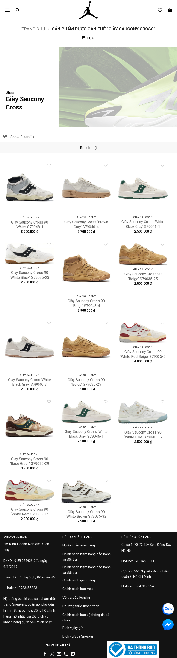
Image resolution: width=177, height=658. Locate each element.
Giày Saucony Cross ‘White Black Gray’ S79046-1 (142, 224)
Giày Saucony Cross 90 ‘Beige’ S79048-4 (86, 303)
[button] (7, 10)
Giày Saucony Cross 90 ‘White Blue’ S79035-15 (143, 434)
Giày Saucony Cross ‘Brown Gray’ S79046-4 (86, 224)
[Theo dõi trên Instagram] (52, 654)
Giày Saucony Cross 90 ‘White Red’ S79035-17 (29, 511)
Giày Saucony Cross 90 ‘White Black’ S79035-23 (29, 275)
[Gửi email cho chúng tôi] (59, 654)
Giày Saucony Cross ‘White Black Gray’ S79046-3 (29, 382)
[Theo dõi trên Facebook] (45, 654)
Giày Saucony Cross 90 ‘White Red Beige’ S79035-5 (142, 354)
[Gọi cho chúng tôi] (66, 654)
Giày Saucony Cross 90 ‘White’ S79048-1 (29, 224)
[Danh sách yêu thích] (159, 10)
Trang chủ (33, 28)
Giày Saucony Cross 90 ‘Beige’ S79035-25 (143, 276)
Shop (10, 92)
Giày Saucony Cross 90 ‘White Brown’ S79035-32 (86, 514)
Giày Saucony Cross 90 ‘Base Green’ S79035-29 (29, 461)
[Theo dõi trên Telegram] (73, 654)
